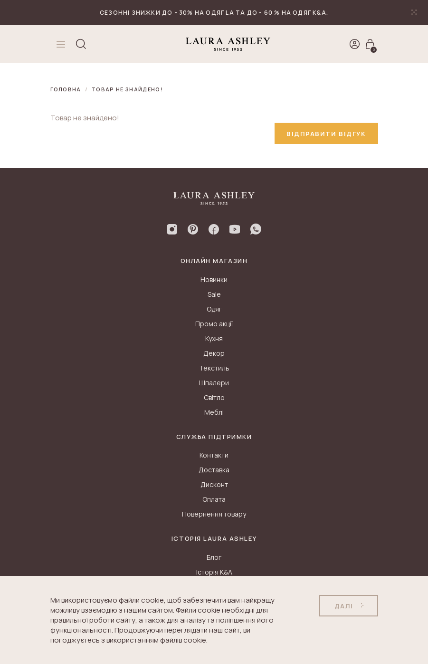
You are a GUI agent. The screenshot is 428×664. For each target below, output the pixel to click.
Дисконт (214, 484)
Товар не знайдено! (127, 89)
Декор (214, 353)
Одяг (214, 308)
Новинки (214, 279)
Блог (214, 557)
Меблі (214, 412)
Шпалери (214, 382)
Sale (214, 294)
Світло (214, 397)
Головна (65, 89)
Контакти (214, 454)
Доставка (214, 469)
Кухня (214, 338)
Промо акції (214, 323)
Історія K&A (214, 571)
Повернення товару (214, 513)
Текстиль (214, 367)
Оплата (214, 499)
